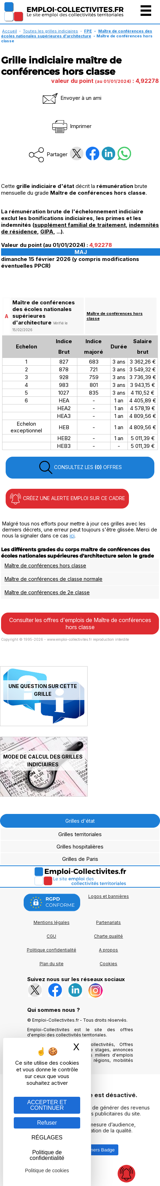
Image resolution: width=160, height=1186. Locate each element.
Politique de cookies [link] (47, 1170)
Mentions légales (52, 922)
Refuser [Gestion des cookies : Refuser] (47, 1123)
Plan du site (52, 963)
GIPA (46, 231)
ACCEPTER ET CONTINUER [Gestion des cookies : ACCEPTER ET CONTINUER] (47, 1105)
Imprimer (71, 126)
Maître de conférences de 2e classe (47, 592)
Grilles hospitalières (80, 846)
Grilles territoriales (80, 834)
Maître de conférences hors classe (45, 565)
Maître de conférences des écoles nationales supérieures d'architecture (76, 33)
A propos (108, 950)
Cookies (108, 963)
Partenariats (108, 922)
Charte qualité (108, 936)
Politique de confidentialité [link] (47, 1155)
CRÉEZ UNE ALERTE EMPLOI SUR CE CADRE (67, 499)
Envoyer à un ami (71, 98)
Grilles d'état (80, 821)
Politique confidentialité (51, 950)
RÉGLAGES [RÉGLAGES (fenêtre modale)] (47, 1138)
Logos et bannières (108, 896)
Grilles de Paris (80, 859)
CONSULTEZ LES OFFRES (80, 468)
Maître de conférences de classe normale (53, 579)
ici (72, 536)
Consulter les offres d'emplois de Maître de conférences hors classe (80, 623)
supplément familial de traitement (80, 224)
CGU (51, 936)
